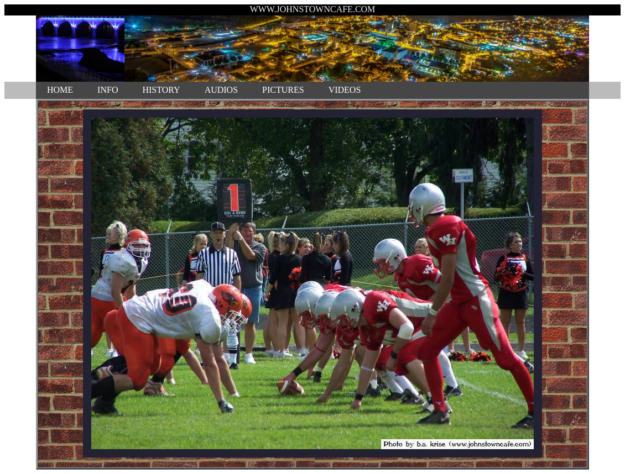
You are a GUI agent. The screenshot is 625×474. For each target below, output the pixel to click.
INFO (107, 89)
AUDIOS (221, 89)
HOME (60, 89)
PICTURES (283, 89)
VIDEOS (345, 89)
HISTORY (161, 89)
